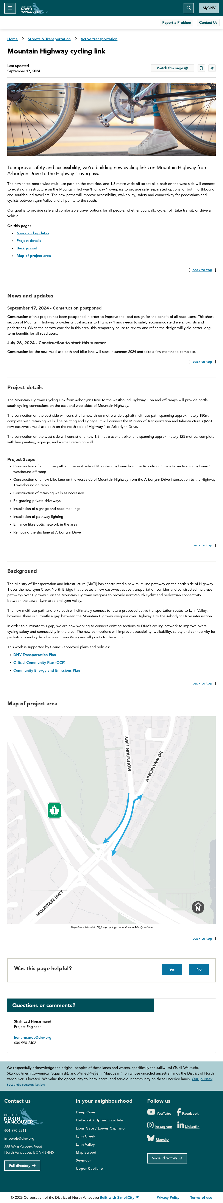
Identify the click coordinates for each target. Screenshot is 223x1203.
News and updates (33, 233)
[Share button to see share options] (212, 68)
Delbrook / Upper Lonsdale (99, 1120)
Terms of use (201, 1197)
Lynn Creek (85, 1136)
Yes (172, 969)
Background (27, 248)
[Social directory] (167, 1158)
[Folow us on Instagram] (159, 1125)
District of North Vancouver (25, 1116)
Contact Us (208, 22)
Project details (29, 240)
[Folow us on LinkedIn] (188, 1125)
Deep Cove (85, 1112)
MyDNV (209, 8)
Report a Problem (176, 22)
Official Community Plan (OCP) (39, 662)
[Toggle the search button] (189, 8)
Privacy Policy (168, 1197)
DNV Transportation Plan (34, 655)
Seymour (83, 1160)
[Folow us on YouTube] (159, 1112)
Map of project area (34, 255)
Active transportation (99, 39)
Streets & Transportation (49, 39)
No (198, 969)
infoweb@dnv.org (19, 1138)
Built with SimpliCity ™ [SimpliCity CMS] (119, 1197)
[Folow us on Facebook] (187, 1112)
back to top (202, 270)
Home (34, 8)
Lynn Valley (85, 1144)
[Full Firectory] (22, 1165)
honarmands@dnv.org (32, 1037)
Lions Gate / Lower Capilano (100, 1128)
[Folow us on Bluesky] (158, 1138)
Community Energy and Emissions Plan (46, 670)
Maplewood (86, 1152)
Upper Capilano (89, 1168)
